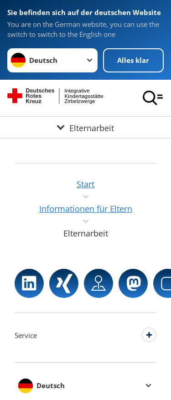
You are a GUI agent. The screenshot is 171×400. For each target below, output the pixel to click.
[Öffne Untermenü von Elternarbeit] (85, 127)
